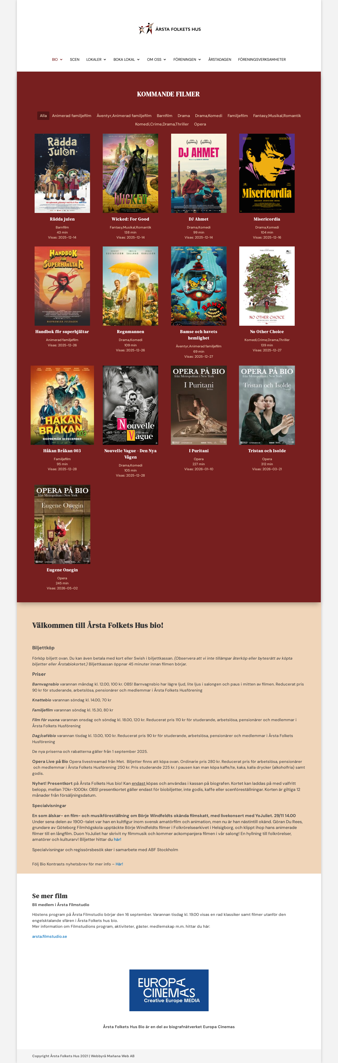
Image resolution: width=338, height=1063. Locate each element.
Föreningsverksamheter (262, 60)
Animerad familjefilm (71, 115)
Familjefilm (238, 115)
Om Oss (154, 60)
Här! (119, 864)
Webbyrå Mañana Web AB (112, 1056)
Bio (55, 60)
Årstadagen (219, 60)
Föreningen (184, 60)
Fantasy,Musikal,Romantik (277, 115)
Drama (184, 115)
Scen (74, 60)
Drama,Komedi (208, 115)
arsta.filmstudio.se (49, 936)
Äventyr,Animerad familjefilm (124, 115)
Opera (200, 124)
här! (117, 839)
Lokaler (93, 60)
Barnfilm (164, 115)
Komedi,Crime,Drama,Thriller (162, 124)
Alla (43, 115)
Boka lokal (124, 60)
